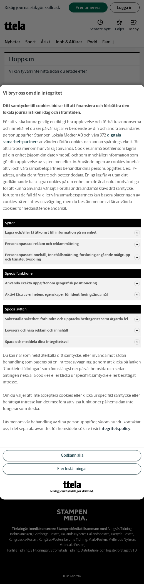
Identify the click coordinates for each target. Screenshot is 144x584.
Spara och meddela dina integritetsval (72, 342)
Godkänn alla (72, 455)
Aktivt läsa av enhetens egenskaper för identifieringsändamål (72, 294)
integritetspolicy (114, 428)
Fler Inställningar (72, 468)
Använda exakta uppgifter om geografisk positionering (72, 283)
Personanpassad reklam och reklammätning (72, 244)
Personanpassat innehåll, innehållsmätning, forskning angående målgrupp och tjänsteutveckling (72, 257)
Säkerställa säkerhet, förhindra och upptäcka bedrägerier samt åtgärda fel (72, 319)
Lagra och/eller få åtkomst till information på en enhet (72, 233)
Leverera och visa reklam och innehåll (72, 330)
